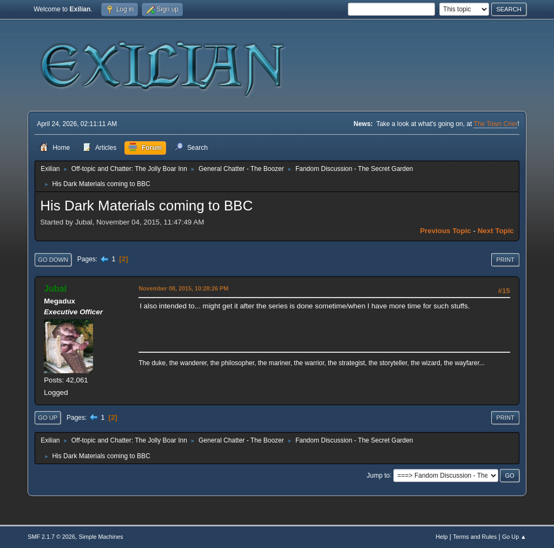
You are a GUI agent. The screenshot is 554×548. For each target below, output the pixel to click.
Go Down (53, 259)
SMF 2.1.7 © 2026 (51, 536)
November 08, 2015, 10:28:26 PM (183, 288)
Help (441, 536)
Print (505, 259)
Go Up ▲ (514, 536)
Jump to (378, 475)
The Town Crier (495, 124)
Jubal (55, 288)
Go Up (47, 417)
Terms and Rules (475, 536)
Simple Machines (101, 536)
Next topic (496, 231)
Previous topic (445, 231)
